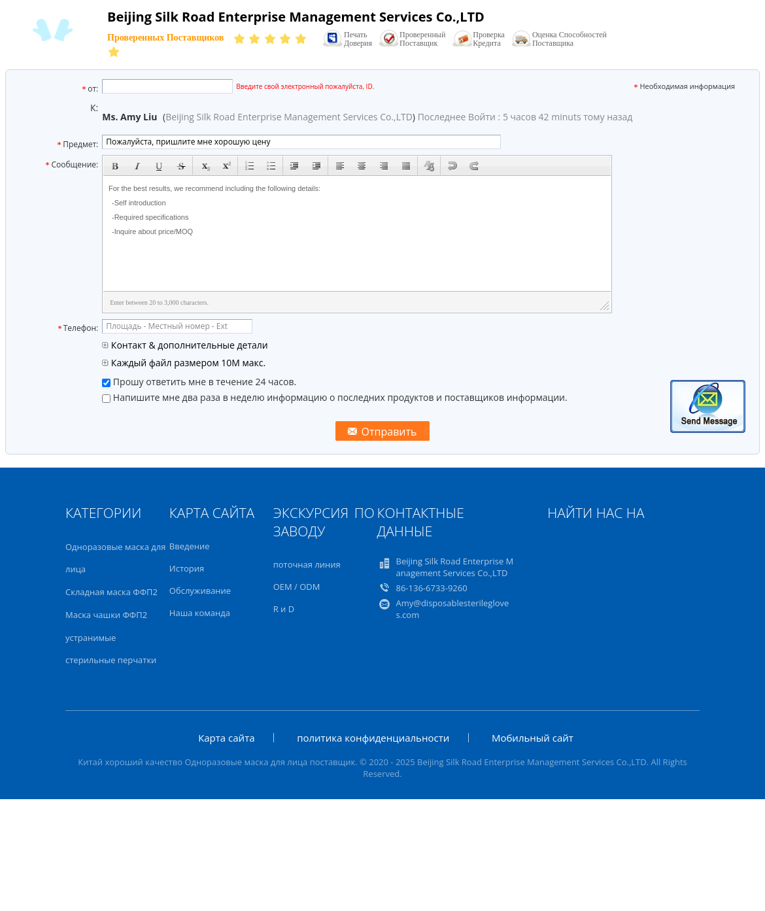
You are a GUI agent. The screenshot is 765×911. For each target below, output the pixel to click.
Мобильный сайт (532, 737)
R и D (283, 609)
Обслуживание (200, 590)
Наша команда (199, 613)
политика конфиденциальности (373, 737)
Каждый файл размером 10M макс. (183, 362)
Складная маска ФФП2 (111, 592)
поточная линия (307, 564)
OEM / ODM (296, 587)
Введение (189, 546)
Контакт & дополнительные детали (184, 345)
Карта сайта (226, 737)
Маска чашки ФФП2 (106, 615)
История (186, 568)
